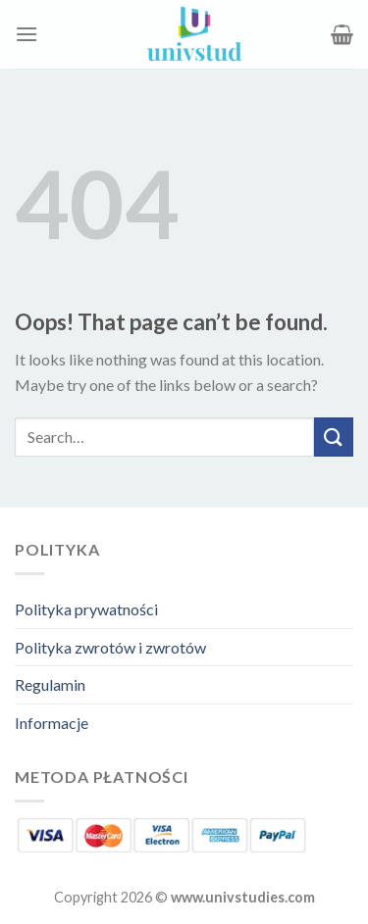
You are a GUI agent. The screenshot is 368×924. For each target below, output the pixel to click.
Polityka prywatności (86, 609)
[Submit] (333, 436)
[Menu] (26, 34)
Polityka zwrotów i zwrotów (110, 647)
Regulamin (50, 684)
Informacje (51, 722)
